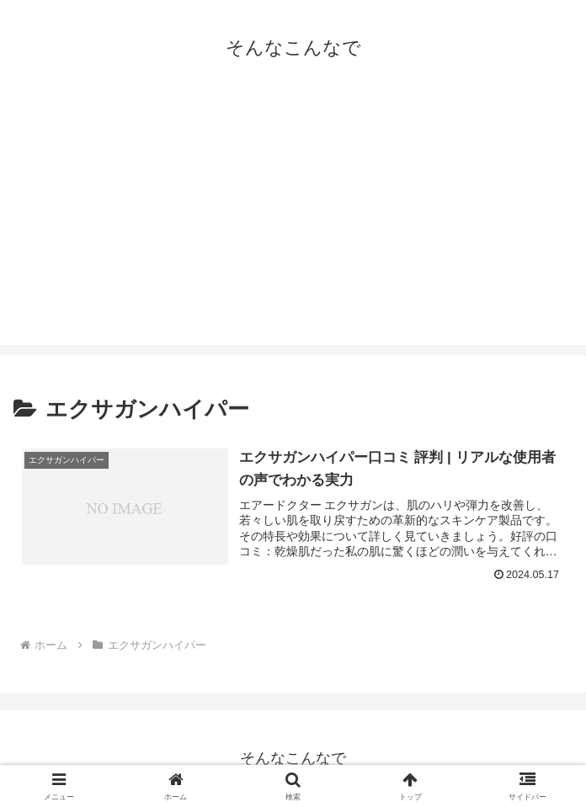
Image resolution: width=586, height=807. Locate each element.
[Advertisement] (293, 227)
